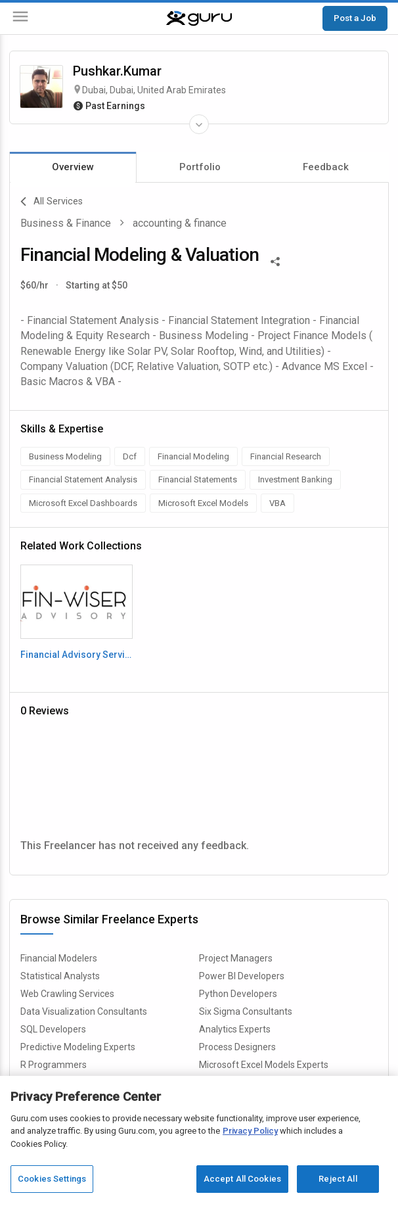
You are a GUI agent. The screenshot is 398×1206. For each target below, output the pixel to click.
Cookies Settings (52, 1179)
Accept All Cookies (242, 1179)
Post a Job (355, 17)
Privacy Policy (250, 1131)
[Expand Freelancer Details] (199, 124)
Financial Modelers (58, 958)
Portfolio (200, 167)
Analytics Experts (235, 1029)
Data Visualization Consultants (83, 1011)
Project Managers (236, 958)
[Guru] (199, 18)
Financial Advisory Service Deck (76, 654)
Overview (73, 167)
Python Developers (238, 993)
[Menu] (20, 19)
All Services (51, 201)
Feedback (326, 167)
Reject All (338, 1179)
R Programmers (53, 1064)
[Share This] (275, 260)
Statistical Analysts (60, 976)
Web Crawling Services (67, 993)
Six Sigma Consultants (245, 1011)
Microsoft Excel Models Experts (263, 1064)
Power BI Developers (241, 976)
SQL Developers (53, 1029)
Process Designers (237, 1047)
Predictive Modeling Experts (77, 1047)
